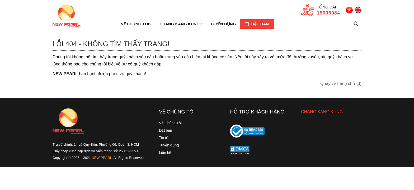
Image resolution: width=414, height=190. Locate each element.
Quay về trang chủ (340, 83)
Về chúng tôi (136, 24)
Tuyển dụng (169, 145)
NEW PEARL (102, 158)
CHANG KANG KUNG (322, 112)
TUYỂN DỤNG (223, 24)
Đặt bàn (257, 24)
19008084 (328, 13)
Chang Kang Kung (180, 24)
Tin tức (164, 138)
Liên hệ (165, 152)
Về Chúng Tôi (170, 123)
